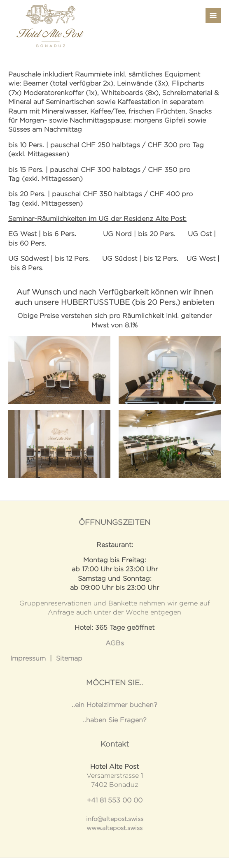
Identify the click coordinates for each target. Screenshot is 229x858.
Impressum (28, 658)
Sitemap (69, 658)
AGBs (114, 643)
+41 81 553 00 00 (115, 800)
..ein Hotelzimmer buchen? (114, 704)
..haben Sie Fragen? (115, 720)
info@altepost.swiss (114, 819)
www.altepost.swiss (114, 828)
